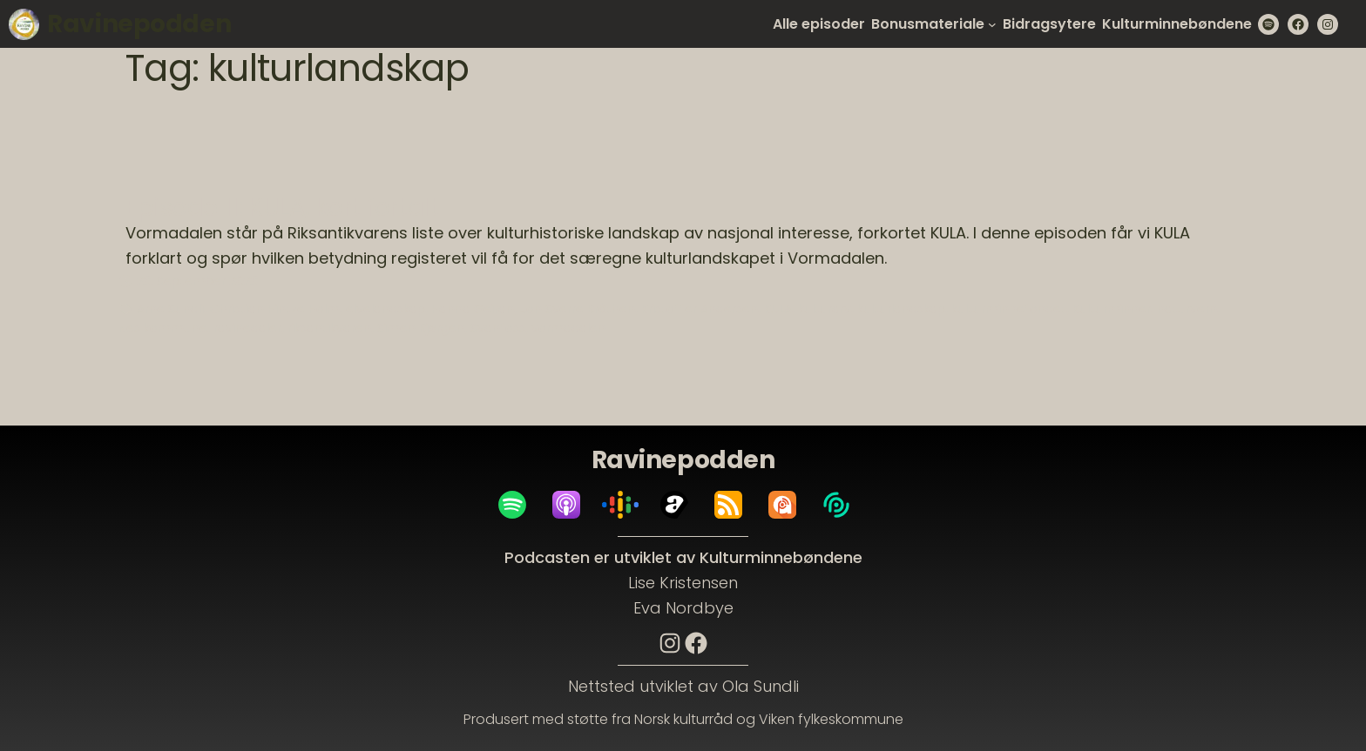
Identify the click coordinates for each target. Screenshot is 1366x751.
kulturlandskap (901, 309)
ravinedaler (247, 328)
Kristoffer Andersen (699, 309)
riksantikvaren (329, 328)
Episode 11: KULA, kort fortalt (281, 208)
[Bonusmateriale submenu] (992, 24)
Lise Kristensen (683, 582)
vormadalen (568, 328)
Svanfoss (497, 328)
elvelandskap (385, 309)
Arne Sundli (170, 309)
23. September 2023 (197, 281)
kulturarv (824, 309)
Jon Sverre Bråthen (577, 309)
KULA (778, 309)
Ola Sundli (760, 686)
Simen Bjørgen (420, 328)
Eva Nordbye (683, 608)
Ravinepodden (139, 24)
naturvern (1187, 309)
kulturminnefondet (1008, 309)
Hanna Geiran (472, 309)
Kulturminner (1111, 309)
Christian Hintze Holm (275, 309)
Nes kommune (162, 328)
